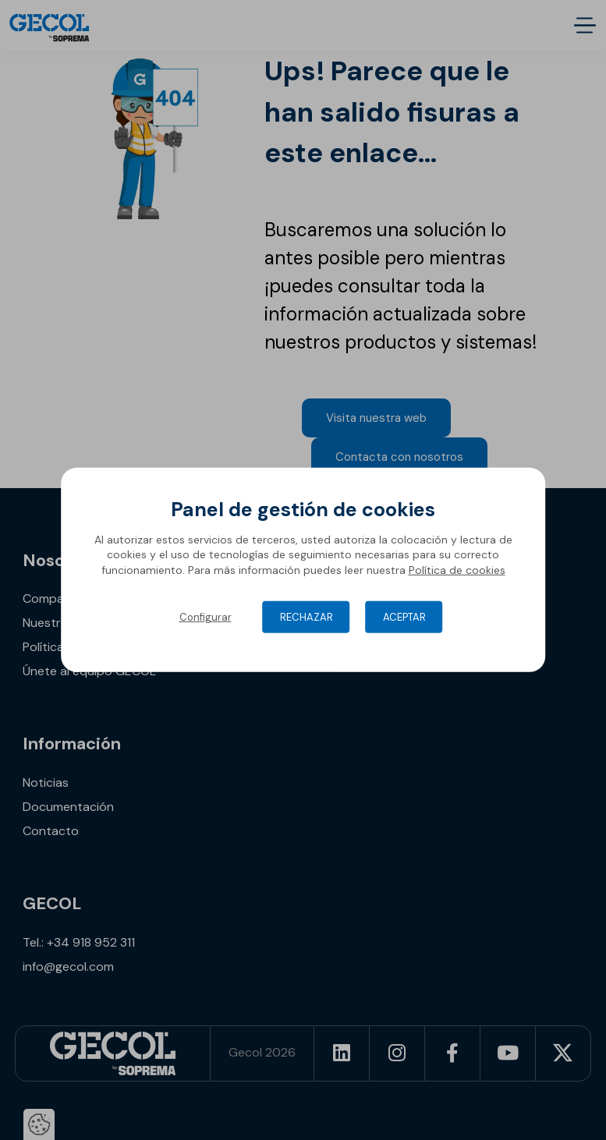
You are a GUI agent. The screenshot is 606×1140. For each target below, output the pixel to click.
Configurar (205, 617)
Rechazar (306, 617)
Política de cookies (457, 570)
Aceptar (404, 617)
